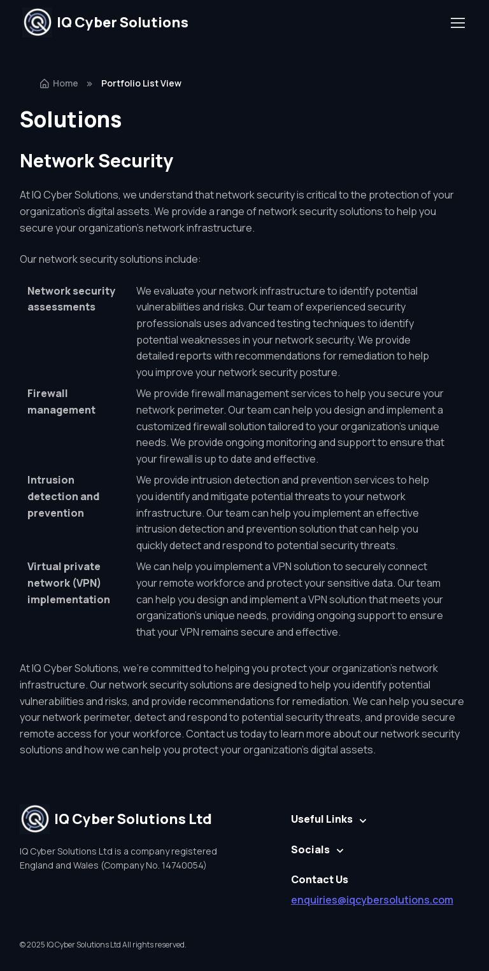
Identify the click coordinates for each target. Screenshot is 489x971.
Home (58, 83)
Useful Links (322, 819)
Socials (310, 849)
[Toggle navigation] (457, 22)
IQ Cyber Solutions (105, 23)
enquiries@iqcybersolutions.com (372, 900)
